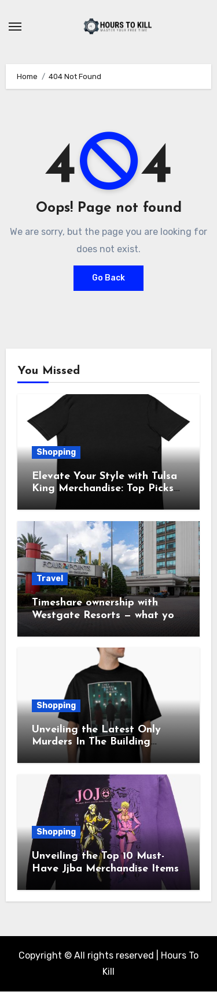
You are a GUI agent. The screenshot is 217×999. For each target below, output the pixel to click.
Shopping (56, 452)
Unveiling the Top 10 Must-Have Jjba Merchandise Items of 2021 (105, 868)
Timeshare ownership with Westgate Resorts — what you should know (106, 615)
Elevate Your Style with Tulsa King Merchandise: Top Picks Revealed (104, 489)
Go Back (108, 278)
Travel (49, 578)
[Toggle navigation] (15, 26)
